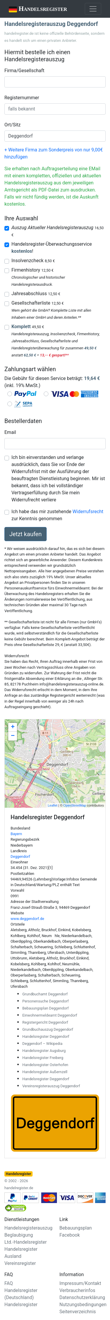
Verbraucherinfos (77, 1290)
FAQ (8, 1283)
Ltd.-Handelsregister (25, 1242)
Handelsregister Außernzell (44, 1072)
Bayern (16, 834)
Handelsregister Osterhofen (45, 1065)
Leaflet (52, 805)
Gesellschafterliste (37, 303)
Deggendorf (20, 856)
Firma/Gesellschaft (24, 70)
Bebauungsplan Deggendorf (45, 1008)
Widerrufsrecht (87, 511)
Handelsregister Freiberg (42, 1057)
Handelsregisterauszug (28, 1228)
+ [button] (13, 727)
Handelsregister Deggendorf (45, 1036)
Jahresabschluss (35, 293)
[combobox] (55, 81)
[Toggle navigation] (93, 9)
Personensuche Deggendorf (45, 1001)
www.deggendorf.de (27, 918)
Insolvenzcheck (33, 260)
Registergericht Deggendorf (45, 1022)
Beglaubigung (18, 1235)
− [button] (13, 736)
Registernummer (21, 97)
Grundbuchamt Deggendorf (45, 994)
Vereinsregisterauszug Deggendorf (51, 1086)
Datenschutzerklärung (82, 1297)
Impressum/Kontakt (80, 1283)
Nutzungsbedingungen (83, 1304)
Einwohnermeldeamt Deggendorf (49, 1015)
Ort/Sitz (12, 125)
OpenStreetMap (74, 805)
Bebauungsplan (76, 1228)
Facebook (70, 1235)
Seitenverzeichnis (78, 1311)
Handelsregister (34, 9)
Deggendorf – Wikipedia (42, 1043)
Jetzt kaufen (25, 534)
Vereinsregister (20, 1263)
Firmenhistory (32, 270)
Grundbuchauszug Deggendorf (47, 1029)
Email (10, 432)
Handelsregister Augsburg (44, 1050)
